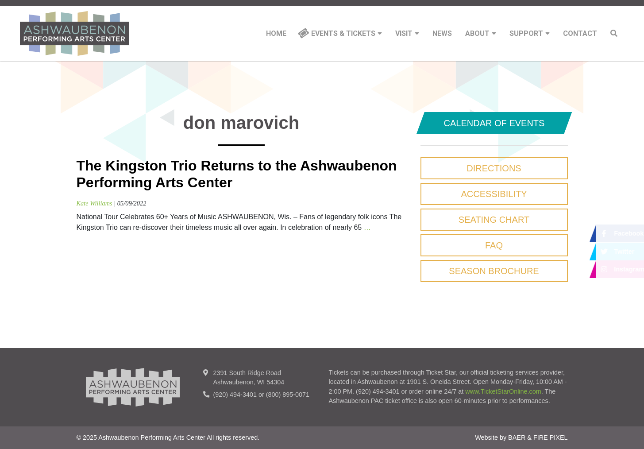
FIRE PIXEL (550, 437)
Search (614, 33)
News (442, 33)
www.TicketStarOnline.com (503, 391)
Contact (580, 33)
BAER (516, 437)
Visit (407, 33)
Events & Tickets (346, 33)
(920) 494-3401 (235, 394)
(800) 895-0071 (287, 394)
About (480, 33)
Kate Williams (94, 203)
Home (276, 33)
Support (529, 33)
